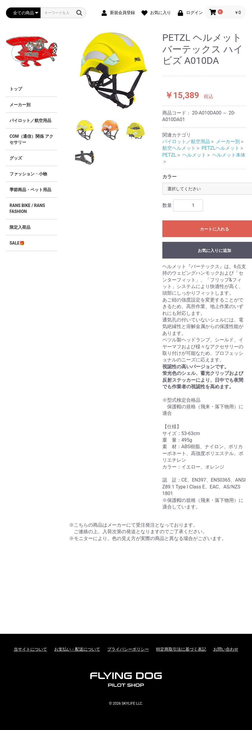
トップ (16, 88)
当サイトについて (30, 649)
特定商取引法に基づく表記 (181, 649)
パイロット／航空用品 (30, 120)
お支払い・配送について (77, 649)
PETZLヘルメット (220, 148)
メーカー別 (20, 104)
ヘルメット (194, 155)
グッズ (16, 158)
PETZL (169, 155)
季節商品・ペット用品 (30, 189)
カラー (169, 177)
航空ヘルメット (179, 148)
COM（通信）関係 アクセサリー (31, 139)
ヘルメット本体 (228, 155)
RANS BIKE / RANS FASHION (27, 208)
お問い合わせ (225, 649)
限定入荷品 (20, 227)
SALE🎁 (17, 243)
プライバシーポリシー (128, 649)
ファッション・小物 (28, 173)
